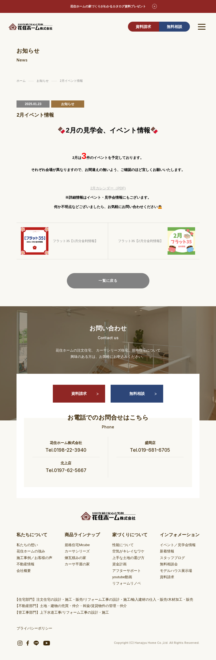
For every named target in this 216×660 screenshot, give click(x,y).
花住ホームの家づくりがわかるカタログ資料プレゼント (108, 6)
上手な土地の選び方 (128, 558)
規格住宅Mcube (77, 545)
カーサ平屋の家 (77, 564)
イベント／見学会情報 (178, 545)
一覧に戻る (108, 281)
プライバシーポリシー (34, 628)
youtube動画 (122, 577)
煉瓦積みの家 (75, 558)
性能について (123, 545)
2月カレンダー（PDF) (108, 188)
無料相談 (174, 26)
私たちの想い (27, 545)
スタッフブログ (172, 558)
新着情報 (167, 551)
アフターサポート (126, 571)
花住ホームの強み (31, 551)
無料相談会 (169, 564)
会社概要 (24, 571)
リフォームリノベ (126, 583)
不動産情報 (25, 564)
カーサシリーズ (77, 551)
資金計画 (119, 564)
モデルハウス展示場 (176, 571)
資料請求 (143, 26)
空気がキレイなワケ (128, 551)
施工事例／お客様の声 (34, 558)
